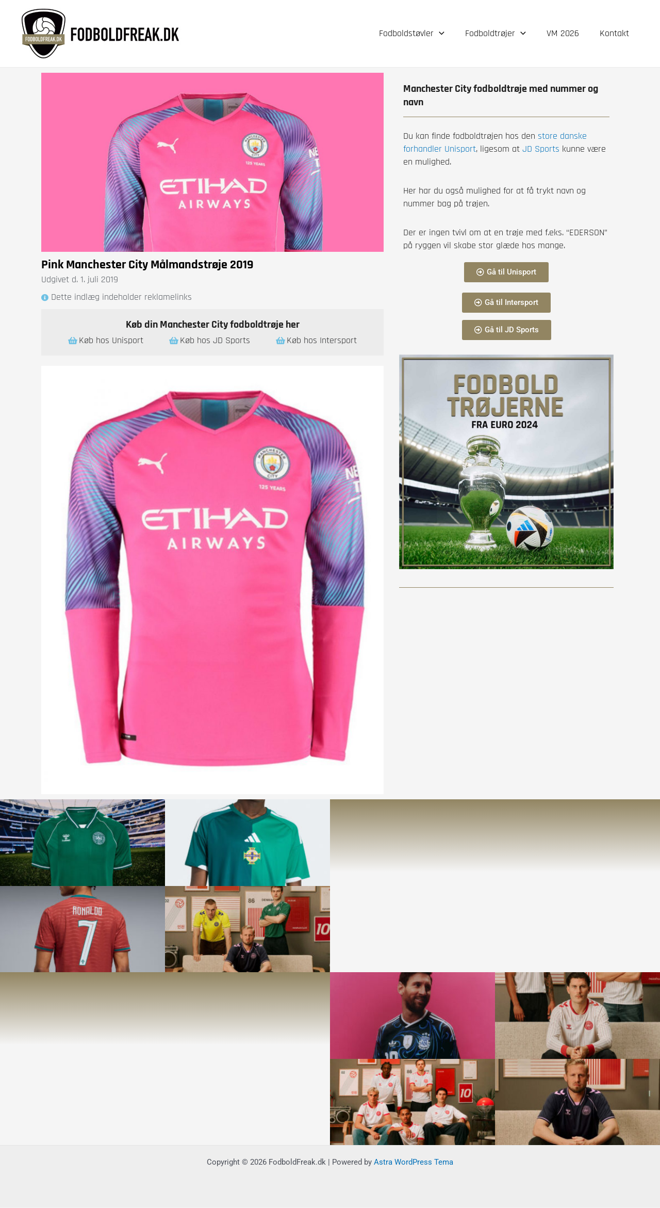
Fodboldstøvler (419, 33)
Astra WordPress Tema (413, 1162)
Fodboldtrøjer (500, 33)
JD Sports (539, 149)
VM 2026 (566, 33)
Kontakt (615, 33)
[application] (446, 33)
